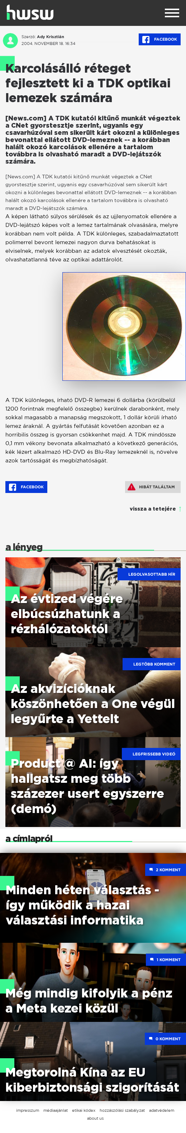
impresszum (27, 1110)
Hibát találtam (151, 487)
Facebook (159, 39)
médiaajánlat (55, 1110)
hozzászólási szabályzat (122, 1110)
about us (95, 1118)
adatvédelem (161, 1110)
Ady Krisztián (50, 36)
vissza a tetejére (153, 509)
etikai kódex (83, 1110)
